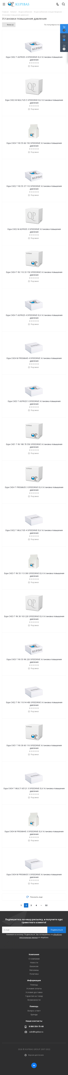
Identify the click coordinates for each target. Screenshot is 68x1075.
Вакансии (34, 966)
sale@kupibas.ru (36, 1031)
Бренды (34, 1014)
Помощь (34, 984)
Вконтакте (34, 1065)
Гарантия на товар (34, 996)
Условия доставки (34, 992)
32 (46, 905)
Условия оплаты (34, 988)
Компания (34, 954)
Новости (34, 962)
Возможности (34, 1000)
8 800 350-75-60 (36, 1026)
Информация (34, 980)
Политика (34, 974)
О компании (34, 958)
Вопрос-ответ (34, 1010)
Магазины (34, 970)
